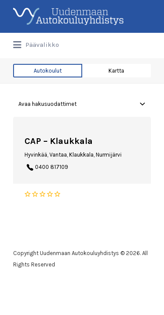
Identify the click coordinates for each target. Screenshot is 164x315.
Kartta (116, 70)
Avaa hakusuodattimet (47, 104)
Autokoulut (48, 70)
